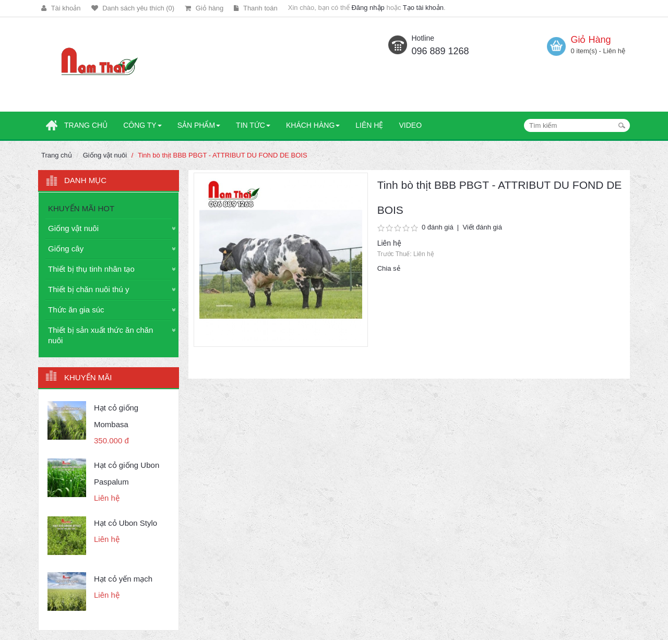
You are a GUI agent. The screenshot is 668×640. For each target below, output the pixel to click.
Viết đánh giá (482, 227)
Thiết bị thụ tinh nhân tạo (91, 268)
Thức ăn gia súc (76, 309)
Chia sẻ (388, 268)
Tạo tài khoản (423, 7)
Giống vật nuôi (105, 155)
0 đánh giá (438, 227)
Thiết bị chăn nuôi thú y (88, 289)
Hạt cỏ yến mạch (123, 578)
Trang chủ (56, 155)
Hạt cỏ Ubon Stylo (125, 522)
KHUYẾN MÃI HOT (81, 208)
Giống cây (66, 248)
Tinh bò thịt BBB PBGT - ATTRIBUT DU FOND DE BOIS (222, 155)
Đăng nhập (367, 7)
